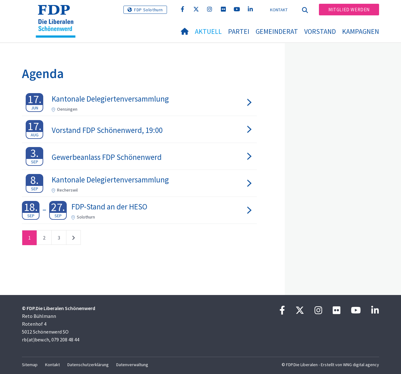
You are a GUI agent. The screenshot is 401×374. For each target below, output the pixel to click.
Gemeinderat (277, 31)
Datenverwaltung (132, 364)
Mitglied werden (349, 10)
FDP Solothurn (148, 10)
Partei (238, 31)
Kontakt (279, 10)
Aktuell (208, 31)
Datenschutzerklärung (88, 364)
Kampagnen (360, 31)
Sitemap (30, 364)
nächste (73, 238)
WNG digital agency (361, 364)
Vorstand (320, 31)
